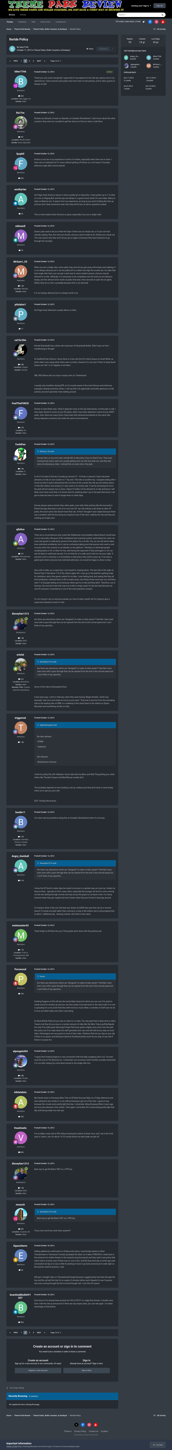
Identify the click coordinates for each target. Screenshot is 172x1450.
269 (21, 96)
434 (21, 1322)
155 (21, 1117)
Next (39, 61)
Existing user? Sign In (141, 6)
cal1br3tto (20, 340)
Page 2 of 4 (55, 61)
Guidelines (22, 22)
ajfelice (20, 529)
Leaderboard (61, 22)
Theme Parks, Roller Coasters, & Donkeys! (52, 50)
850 (21, 1152)
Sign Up (159, 6)
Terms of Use (11, 1446)
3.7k (21, 428)
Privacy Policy (80, 1431)
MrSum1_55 (20, 261)
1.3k (21, 286)
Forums (10, 22)
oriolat (20, 654)
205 (21, 1229)
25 (21, 214)
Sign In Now (86, 1370)
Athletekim (20, 1092)
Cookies (104, 1431)
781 (21, 137)
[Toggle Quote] (38, 451)
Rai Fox (20, 112)
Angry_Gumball (20, 856)
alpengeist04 (20, 1051)
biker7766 (24, 47)
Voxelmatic (20, 1127)
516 (21, 679)
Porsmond (20, 969)
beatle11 (20, 812)
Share (90, 49)
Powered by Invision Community (86, 1435)
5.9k (21, 364)
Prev (16, 61)
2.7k (21, 837)
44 (21, 1270)
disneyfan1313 (20, 613)
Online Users (45, 22)
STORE (138, 22)
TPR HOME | (120, 22)
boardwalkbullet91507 (20, 1296)
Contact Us (93, 1431)
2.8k (21, 1076)
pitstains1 (20, 304)
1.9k (21, 638)
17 (21, 329)
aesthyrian (20, 189)
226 (21, 178)
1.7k (21, 950)
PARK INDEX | (130, 22)
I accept (158, 1445)
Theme (68, 1431)
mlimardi (20, 226)
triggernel (20, 717)
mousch (20, 1204)
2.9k (21, 469)
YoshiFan (20, 444)
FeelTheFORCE (20, 403)
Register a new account (38, 1370)
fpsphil (20, 153)
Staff (33, 22)
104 (21, 994)
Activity (23, 15)
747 (21, 554)
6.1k (21, 880)
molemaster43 (20, 925)
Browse (12, 16)
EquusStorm (20, 1245)
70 (21, 250)
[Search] (131, 15)
